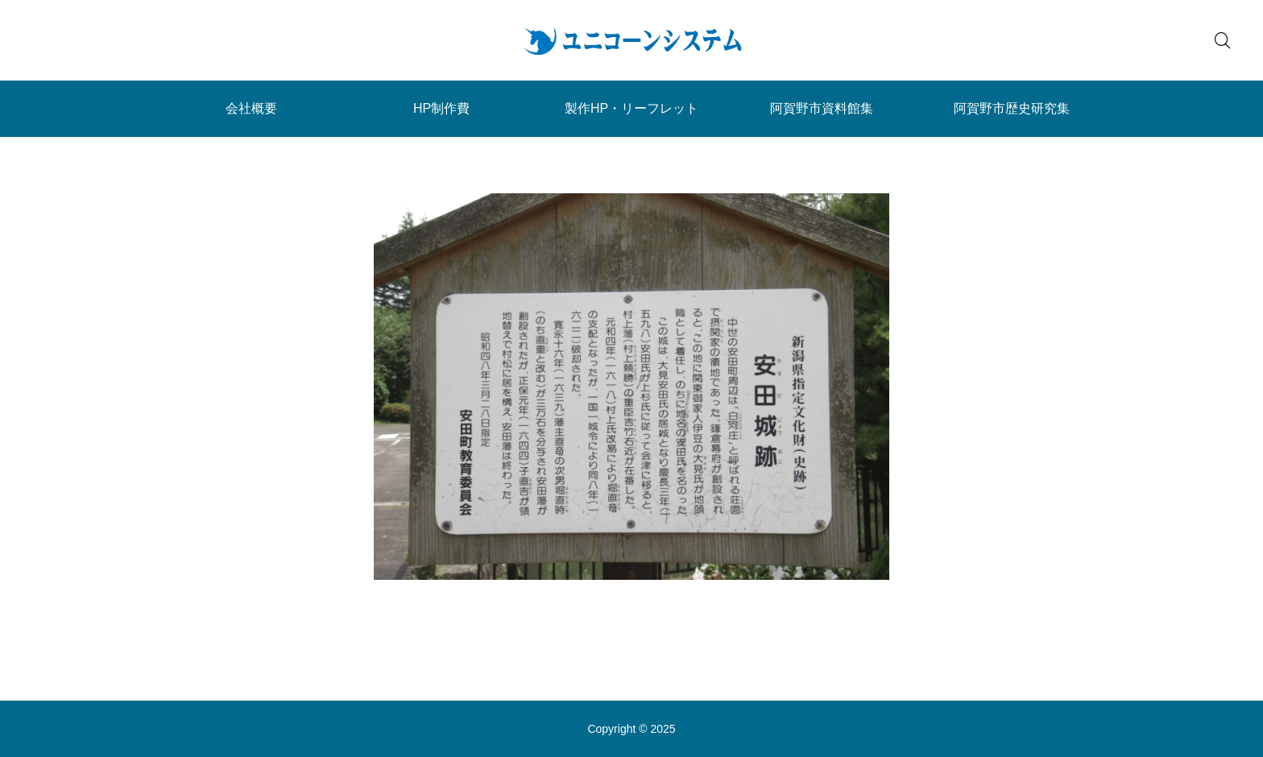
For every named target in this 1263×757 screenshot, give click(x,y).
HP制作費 (441, 108)
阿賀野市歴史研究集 (1012, 108)
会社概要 (251, 108)
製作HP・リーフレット (631, 108)
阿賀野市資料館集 (821, 108)
